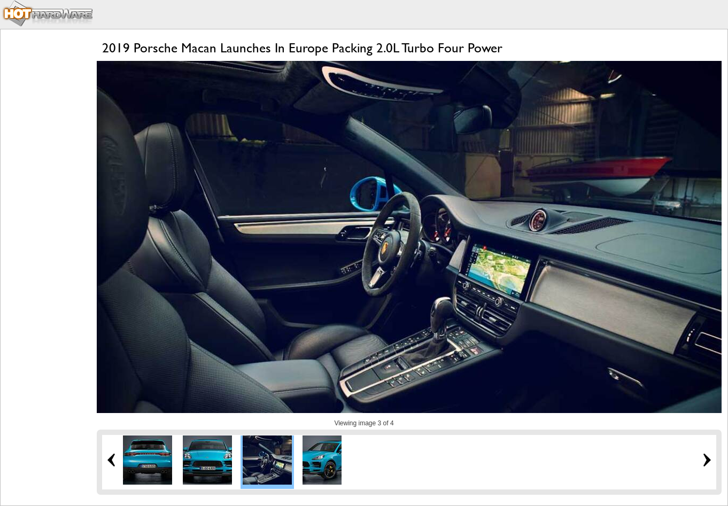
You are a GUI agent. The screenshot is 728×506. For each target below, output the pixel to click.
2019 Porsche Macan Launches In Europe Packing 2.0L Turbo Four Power (302, 48)
